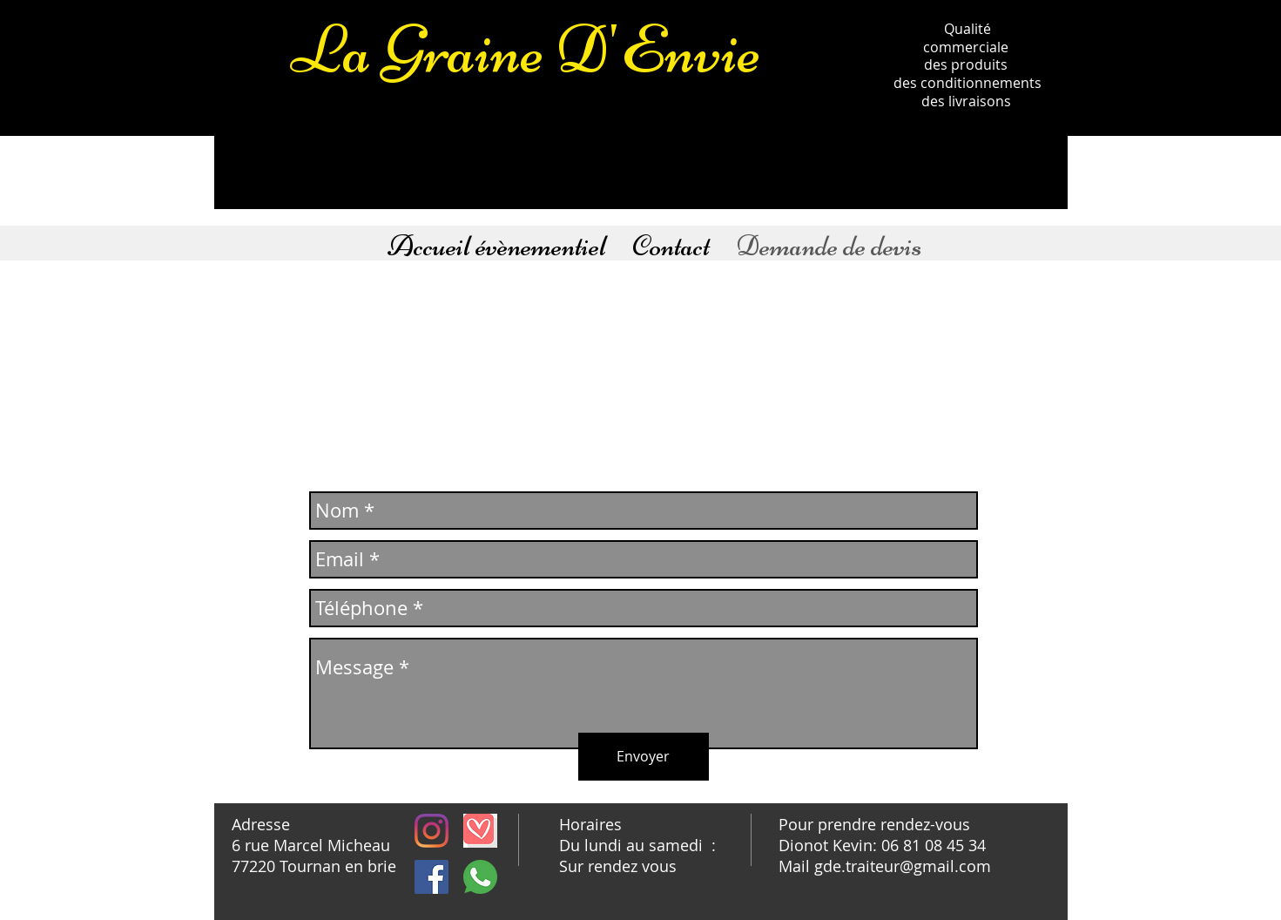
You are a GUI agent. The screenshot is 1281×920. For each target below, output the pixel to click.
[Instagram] (431, 831)
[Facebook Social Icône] (431, 877)
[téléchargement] (480, 831)
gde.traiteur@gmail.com (902, 866)
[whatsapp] (480, 877)
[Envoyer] (643, 757)
